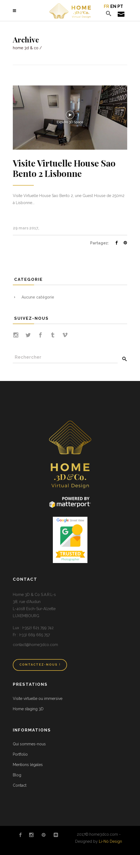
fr (106, 6)
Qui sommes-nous (29, 744)
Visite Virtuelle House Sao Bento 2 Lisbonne (64, 168)
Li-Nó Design (110, 841)
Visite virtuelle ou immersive (37, 698)
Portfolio (20, 754)
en (113, 6)
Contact (19, 785)
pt (120, 6)
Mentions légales (28, 764)
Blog (17, 775)
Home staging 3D (28, 709)
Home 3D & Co (25, 48)
